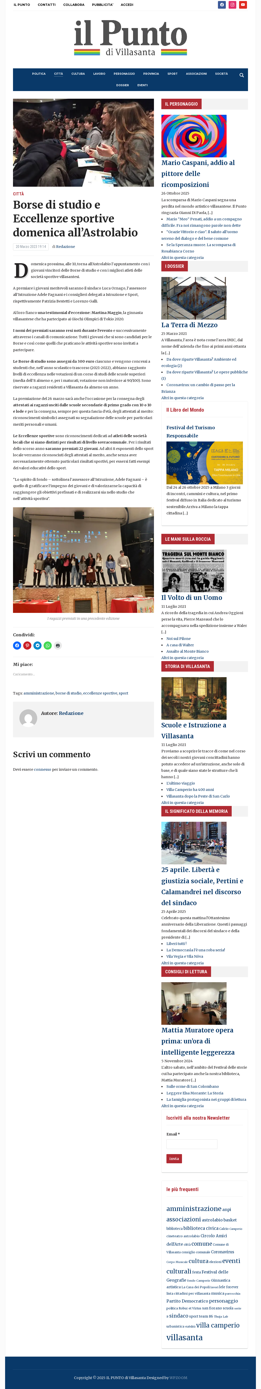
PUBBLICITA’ (102, 5)
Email (173, 1134)
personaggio (124, 73)
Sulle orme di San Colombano (192, 1086)
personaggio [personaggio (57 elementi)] (223, 1301)
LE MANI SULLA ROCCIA (188, 539)
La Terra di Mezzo (189, 325)
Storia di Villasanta (187, 666)
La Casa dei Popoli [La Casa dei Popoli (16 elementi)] (195, 1287)
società (221, 73)
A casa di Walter (180, 645)
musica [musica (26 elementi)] (217, 1293)
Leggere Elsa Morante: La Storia (194, 1093)
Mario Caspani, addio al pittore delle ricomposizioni (198, 174)
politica (39, 73)
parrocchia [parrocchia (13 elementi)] (232, 1293)
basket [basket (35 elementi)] (230, 1220)
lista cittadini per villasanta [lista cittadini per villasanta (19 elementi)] (188, 1293)
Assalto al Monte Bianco (187, 651)
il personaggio (181, 104)
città (58, 73)
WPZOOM (178, 1377)
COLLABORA (73, 5)
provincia (151, 73)
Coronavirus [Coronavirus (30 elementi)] (222, 1251)
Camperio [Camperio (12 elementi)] (235, 1229)
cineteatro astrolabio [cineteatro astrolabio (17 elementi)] (183, 1236)
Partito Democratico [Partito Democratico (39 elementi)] (187, 1301)
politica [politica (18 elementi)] (172, 1308)
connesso (42, 769)
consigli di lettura (186, 971)
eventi (142, 85)
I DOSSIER (174, 266)
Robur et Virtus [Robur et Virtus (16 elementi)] (190, 1308)
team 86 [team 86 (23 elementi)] (206, 1316)
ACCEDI (127, 5)
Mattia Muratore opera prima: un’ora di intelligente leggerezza (198, 1041)
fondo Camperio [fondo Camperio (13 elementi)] (198, 1280)
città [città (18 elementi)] (187, 1244)
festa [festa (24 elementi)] (196, 1272)
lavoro (99, 73)
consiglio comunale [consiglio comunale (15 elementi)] (195, 1252)
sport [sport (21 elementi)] (193, 1316)
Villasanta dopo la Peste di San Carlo (198, 796)
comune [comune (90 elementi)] (201, 1244)
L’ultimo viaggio (180, 783)
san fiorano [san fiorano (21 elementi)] (212, 1308)
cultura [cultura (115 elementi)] (198, 1261)
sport (172, 73)
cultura (78, 73)
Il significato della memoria (196, 811)
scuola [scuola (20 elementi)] (228, 1308)
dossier (122, 85)
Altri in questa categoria (182, 257)
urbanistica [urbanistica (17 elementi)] (175, 1326)
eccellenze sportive (100, 693)
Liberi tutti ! (176, 943)
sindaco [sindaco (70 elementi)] (178, 1316)
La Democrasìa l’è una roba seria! (195, 950)
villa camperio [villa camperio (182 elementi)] (218, 1325)
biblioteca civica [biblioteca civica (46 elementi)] (201, 1228)
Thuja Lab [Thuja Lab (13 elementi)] (221, 1316)
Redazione (65, 246)
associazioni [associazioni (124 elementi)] (183, 1219)
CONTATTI (47, 5)
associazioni (196, 73)
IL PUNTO (22, 5)
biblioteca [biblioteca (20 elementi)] (174, 1229)
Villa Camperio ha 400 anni (190, 789)
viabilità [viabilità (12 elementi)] (190, 1326)
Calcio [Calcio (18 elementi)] (224, 1229)
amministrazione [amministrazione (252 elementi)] (193, 1209)
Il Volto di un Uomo (191, 598)
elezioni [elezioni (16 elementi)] (215, 1262)
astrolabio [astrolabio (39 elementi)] (212, 1219)
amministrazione (38, 693)
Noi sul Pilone (178, 638)
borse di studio (69, 693)
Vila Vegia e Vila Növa (184, 956)
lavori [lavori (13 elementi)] (214, 1287)
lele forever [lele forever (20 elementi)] (229, 1287)
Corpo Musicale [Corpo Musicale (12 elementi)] (177, 1262)
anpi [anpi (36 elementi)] (226, 1209)
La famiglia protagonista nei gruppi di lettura (206, 1099)
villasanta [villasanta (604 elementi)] (184, 1337)
